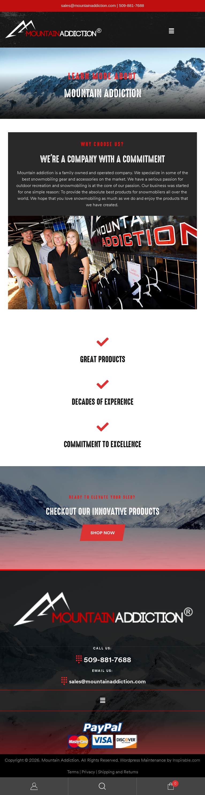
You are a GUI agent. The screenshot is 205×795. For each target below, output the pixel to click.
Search (102, 786)
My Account (34, 786)
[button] (171, 31)
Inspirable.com (186, 760)
